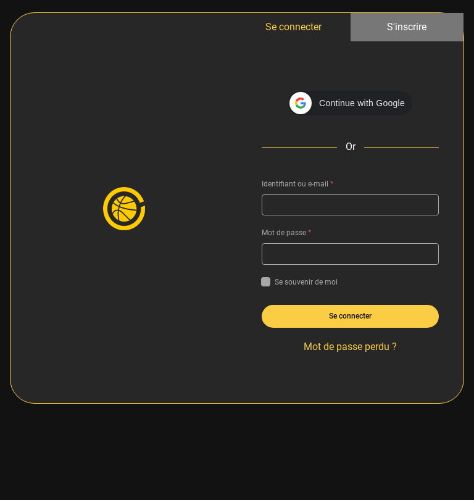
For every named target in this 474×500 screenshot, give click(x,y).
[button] (350, 103)
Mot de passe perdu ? (350, 346)
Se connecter (293, 27)
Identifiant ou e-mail (297, 184)
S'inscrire (406, 27)
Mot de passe (286, 232)
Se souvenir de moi (300, 282)
